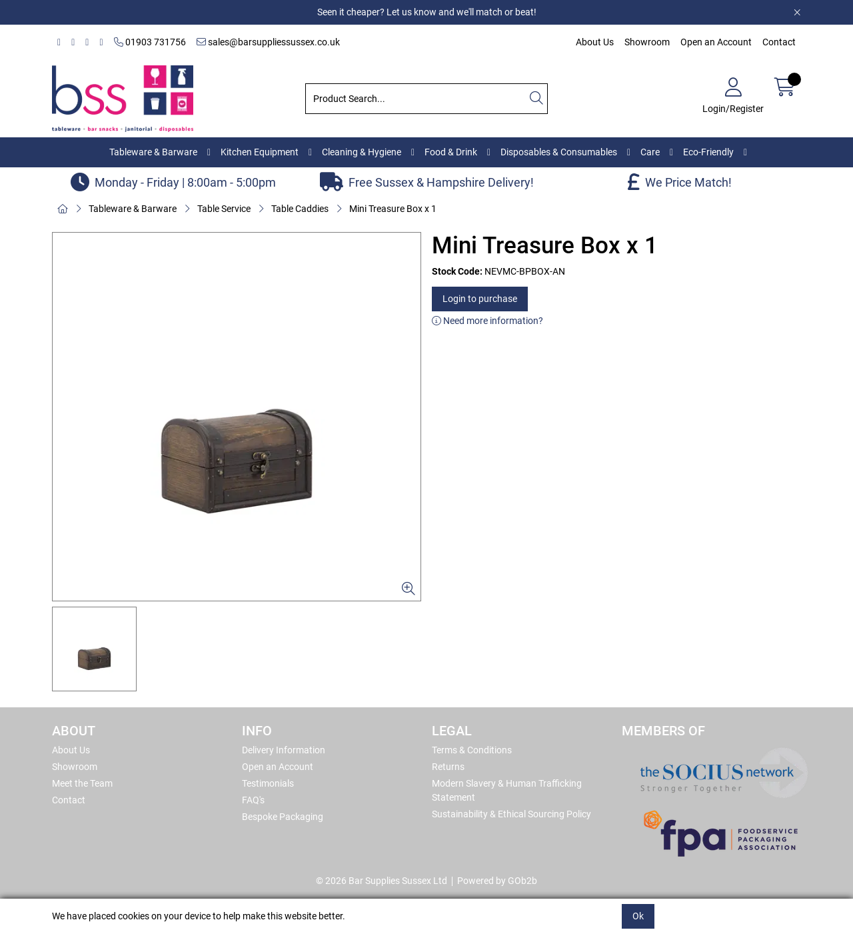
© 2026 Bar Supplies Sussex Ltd (381, 880)
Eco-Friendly (708, 152)
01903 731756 (150, 42)
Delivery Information (283, 750)
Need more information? (487, 320)
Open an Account (716, 42)
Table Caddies (300, 208)
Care (650, 152)
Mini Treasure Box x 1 (392, 208)
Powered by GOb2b (497, 880)
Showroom (647, 42)
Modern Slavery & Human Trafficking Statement (507, 790)
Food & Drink (451, 152)
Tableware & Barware (153, 152)
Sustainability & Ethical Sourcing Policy (511, 814)
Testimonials (268, 783)
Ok (638, 916)
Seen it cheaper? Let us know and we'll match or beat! (426, 12)
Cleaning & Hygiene (361, 152)
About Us (595, 42)
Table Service (224, 208)
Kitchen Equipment (260, 152)
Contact (779, 42)
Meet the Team (82, 783)
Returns (448, 766)
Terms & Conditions (472, 750)
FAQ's (253, 800)
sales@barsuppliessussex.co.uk (268, 42)
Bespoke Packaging (282, 816)
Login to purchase (479, 298)
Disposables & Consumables (558, 152)
